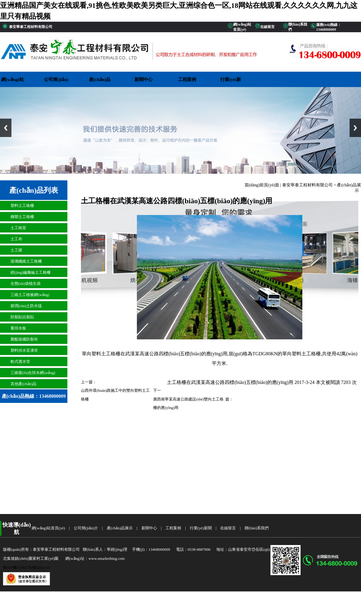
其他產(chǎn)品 (23, 384)
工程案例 (187, 79)
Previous (5, 128)
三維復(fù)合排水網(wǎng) (33, 372)
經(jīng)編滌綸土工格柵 (31, 272)
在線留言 (228, 528)
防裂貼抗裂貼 (22, 317)
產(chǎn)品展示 (99, 81)
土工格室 (18, 228)
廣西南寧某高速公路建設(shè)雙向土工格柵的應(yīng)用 (188, 403)
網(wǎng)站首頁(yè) (12, 81)
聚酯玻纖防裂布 (24, 339)
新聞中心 (143, 79)
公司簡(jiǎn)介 (56, 81)
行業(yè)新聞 (230, 81)
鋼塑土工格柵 (22, 216)
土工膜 (16, 250)
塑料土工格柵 (22, 205)
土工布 (16, 239)
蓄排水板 (18, 328)
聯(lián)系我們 (257, 528)
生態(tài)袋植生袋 (26, 283)
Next (355, 128)
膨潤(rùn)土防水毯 (26, 306)
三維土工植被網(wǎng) (30, 294)
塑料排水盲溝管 (24, 350)
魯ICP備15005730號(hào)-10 (26, 567)
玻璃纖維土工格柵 (26, 261)
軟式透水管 (20, 361)
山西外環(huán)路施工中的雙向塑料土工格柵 (115, 394)
